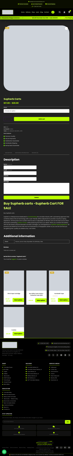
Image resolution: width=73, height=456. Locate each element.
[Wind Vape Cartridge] (14, 280)
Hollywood (52, 367)
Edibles (4, 373)
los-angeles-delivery (13, 131)
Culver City (53, 369)
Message (6, 181)
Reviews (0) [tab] (35, 152)
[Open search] (59, 12)
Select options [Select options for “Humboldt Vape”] (64, 300)
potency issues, (22, 223)
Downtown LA (53, 380)
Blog (41, 12)
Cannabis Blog (6, 392)
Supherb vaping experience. (59, 224)
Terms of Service (14, 447)
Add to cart (41, 119)
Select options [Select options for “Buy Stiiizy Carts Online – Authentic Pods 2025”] (41, 300)
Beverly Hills (53, 378)
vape (21, 131)
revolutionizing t (32, 217)
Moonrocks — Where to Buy (10, 398)
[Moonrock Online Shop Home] (10, 12)
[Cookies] (14, 317)
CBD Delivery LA (30, 378)
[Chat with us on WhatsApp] (4, 452)
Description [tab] (8, 152)
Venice (51, 373)
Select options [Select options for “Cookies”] (18, 333)
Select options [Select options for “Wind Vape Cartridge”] (18, 300)
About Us (5, 407)
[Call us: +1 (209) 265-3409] (52, 12)
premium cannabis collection (45, 444)
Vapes (11, 129)
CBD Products (6, 378)
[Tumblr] (69, 355)
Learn (37, 12)
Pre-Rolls (5, 369)
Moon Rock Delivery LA (32, 373)
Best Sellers (6, 384)
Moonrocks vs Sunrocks (9, 401)
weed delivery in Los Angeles (44, 442)
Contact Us (6, 409)
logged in (14, 259)
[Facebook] (57, 355)
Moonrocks (5, 376)
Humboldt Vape (59, 293)
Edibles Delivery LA (31, 376)
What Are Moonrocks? (8, 394)
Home (23, 12)
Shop (33, 12)
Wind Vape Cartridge (14, 293)
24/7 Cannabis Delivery (32, 380)
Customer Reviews (7, 405)
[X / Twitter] (53, 355)
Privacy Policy (5, 447)
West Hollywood (54, 376)
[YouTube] (61, 355)
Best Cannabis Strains (8, 403)
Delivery (28, 12)
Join (68, 422)
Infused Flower (6, 382)
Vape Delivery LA (31, 371)
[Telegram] (65, 355)
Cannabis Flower (7, 367)
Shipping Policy (30, 447)
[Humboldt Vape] (59, 280)
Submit (36, 197)
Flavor (5, 107)
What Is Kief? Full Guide (9, 396)
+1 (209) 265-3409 (36, 6)
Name (8, 164)
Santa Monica (53, 371)
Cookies (13, 330)
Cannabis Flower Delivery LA (34, 369)
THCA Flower (6, 380)
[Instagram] (49, 355)
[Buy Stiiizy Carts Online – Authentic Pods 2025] (36, 280)
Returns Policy (22, 447)
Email (8, 170)
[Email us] (36, 1)
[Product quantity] (8, 119)
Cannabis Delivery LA (32, 367)
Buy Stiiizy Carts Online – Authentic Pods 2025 (36, 294)
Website (6, 176)
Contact (46, 12)
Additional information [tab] (22, 152)
